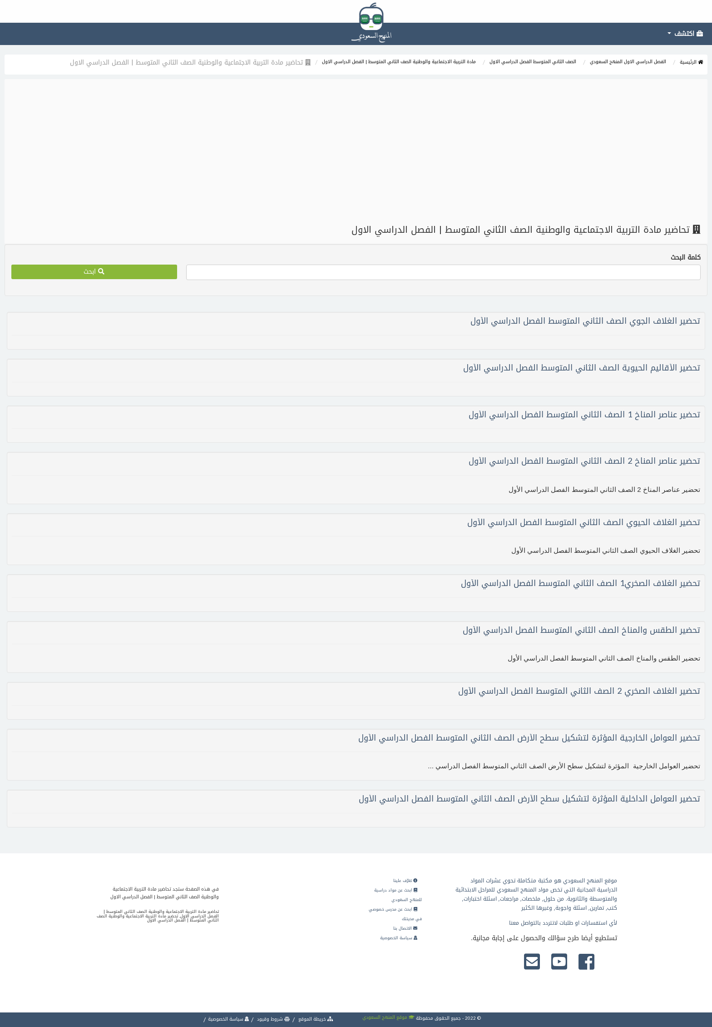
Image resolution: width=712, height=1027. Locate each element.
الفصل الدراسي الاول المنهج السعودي (628, 61)
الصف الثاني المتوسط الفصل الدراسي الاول (533, 61)
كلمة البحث (686, 257)
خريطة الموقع (315, 1019)
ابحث (94, 272)
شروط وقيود (273, 1019)
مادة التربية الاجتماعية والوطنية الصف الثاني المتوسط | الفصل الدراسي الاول (399, 61)
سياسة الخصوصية (398, 938)
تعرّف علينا (405, 881)
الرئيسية (691, 62)
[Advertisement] (356, 151)
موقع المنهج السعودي (388, 1017)
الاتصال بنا (405, 928)
